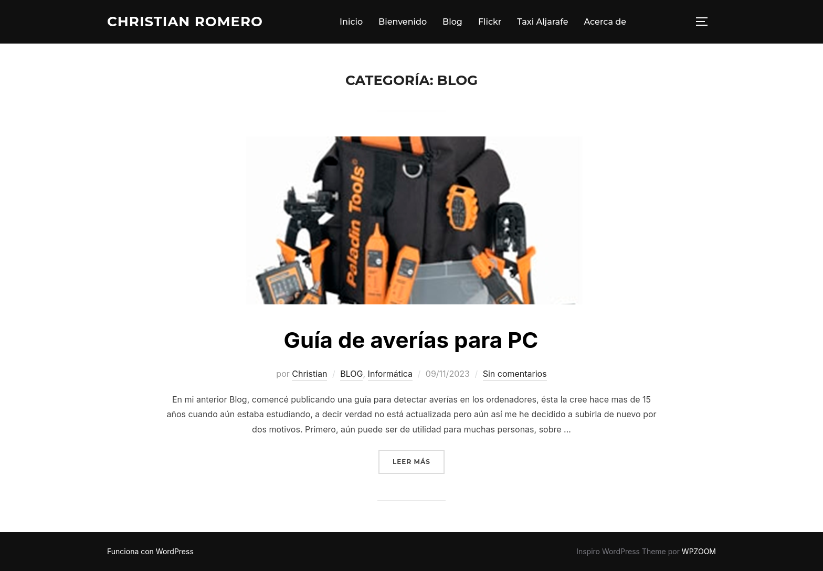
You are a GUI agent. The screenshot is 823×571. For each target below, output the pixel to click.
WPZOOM (699, 551)
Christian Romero (185, 21)
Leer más (419, 461)
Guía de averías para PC (411, 339)
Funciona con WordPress (150, 551)
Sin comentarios (515, 373)
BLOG (351, 373)
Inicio (351, 22)
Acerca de (605, 22)
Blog (452, 22)
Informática (390, 373)
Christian (309, 373)
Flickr (489, 22)
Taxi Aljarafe (542, 22)
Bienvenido (402, 22)
